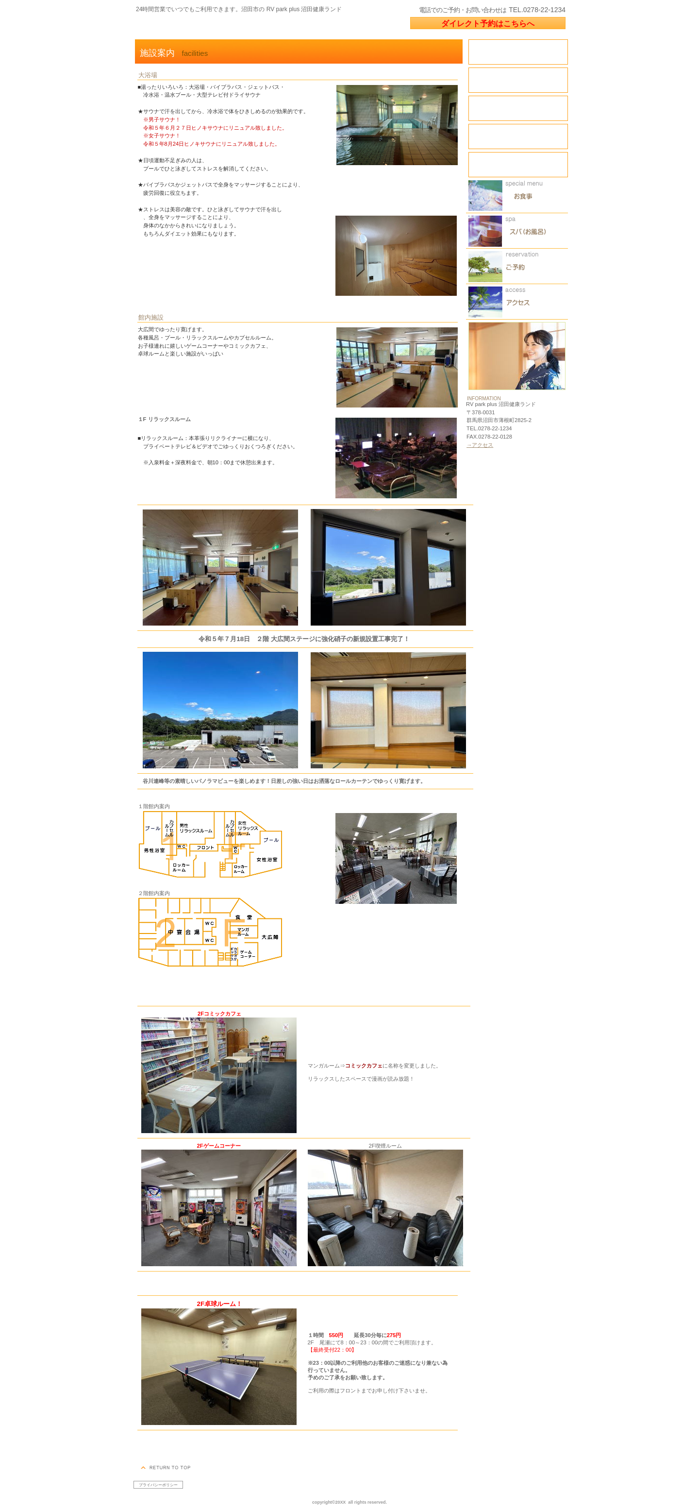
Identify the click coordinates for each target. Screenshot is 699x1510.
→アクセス (479, 445)
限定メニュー (517, 195)
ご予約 (517, 266)
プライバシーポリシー (158, 1484)
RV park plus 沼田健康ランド (249, 26)
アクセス (517, 302)
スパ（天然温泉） (517, 231)
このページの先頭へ (166, 1467)
